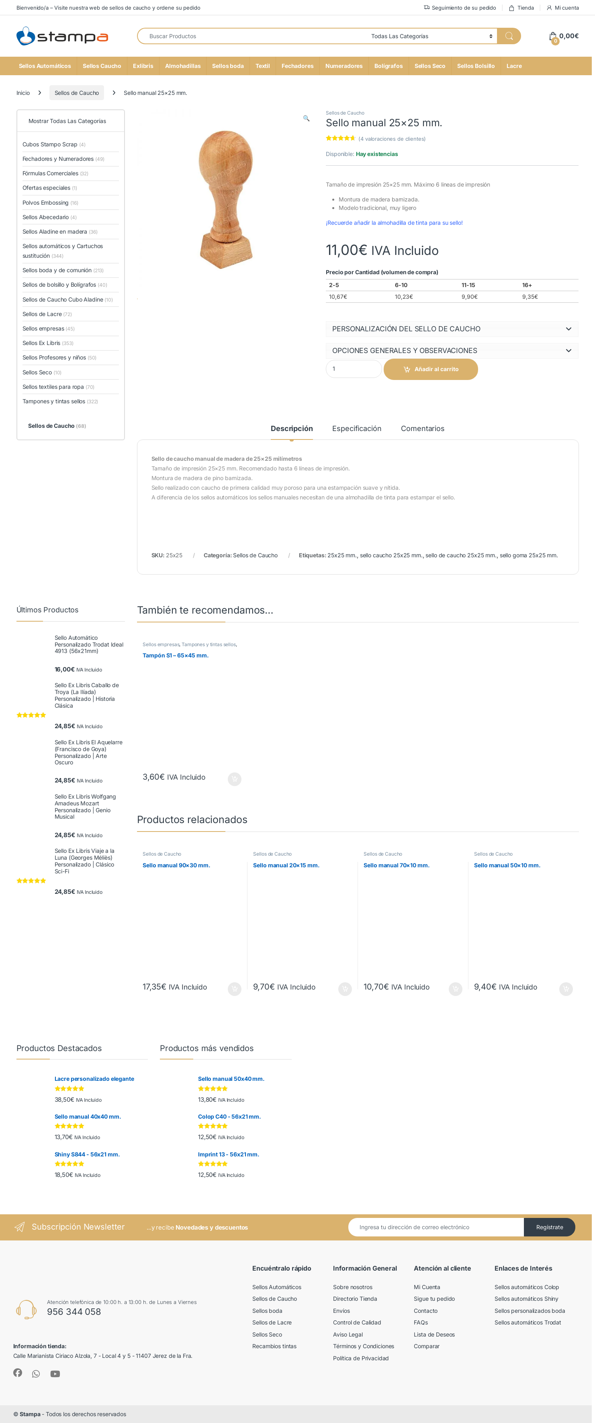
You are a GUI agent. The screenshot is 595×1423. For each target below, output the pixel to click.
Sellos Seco (430, 65)
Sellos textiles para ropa (58, 386)
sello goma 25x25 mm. (529, 555)
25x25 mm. (342, 555)
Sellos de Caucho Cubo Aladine (67, 299)
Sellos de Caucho (77, 92)
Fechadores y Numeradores (63, 158)
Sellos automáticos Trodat (528, 1322)
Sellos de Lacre (47, 313)
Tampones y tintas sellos (209, 644)
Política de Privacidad (361, 1358)
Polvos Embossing (50, 202)
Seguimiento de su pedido (460, 7)
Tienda (521, 7)
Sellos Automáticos (45, 65)
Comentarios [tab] (422, 429)
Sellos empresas (161, 644)
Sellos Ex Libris (48, 342)
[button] (306, 118)
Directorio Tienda (355, 1298)
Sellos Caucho (102, 65)
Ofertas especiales (49, 187)
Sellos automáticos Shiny (526, 1298)
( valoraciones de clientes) (392, 139)
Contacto (426, 1310)
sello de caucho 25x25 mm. (461, 555)
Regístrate (549, 1227)
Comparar (427, 1346)
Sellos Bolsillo (476, 65)
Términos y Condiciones (363, 1346)
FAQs (420, 1322)
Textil (263, 65)
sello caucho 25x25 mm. (391, 555)
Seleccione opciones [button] (234, 779)
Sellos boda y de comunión (63, 270)
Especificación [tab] (356, 429)
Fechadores (298, 65)
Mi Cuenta (427, 1286)
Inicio (23, 92)
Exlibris (143, 65)
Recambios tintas (274, 1346)
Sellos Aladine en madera (60, 231)
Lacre (514, 65)
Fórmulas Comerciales (55, 173)
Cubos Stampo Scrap (54, 144)
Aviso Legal (347, 1334)
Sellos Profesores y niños (59, 357)
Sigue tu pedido (434, 1298)
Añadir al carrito (437, 369)
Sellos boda (227, 65)
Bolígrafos (388, 65)
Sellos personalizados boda (530, 1310)
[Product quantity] (354, 369)
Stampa (30, 1414)
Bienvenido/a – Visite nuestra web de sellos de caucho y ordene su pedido (108, 7)
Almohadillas (182, 65)
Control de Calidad (357, 1322)
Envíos (341, 1310)
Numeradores (344, 65)
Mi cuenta (562, 7)
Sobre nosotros (352, 1286)
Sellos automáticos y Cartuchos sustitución (62, 250)
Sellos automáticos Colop (527, 1286)
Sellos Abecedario (49, 217)
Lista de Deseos (434, 1334)
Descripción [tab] (292, 429)
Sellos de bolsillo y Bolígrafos (64, 284)
